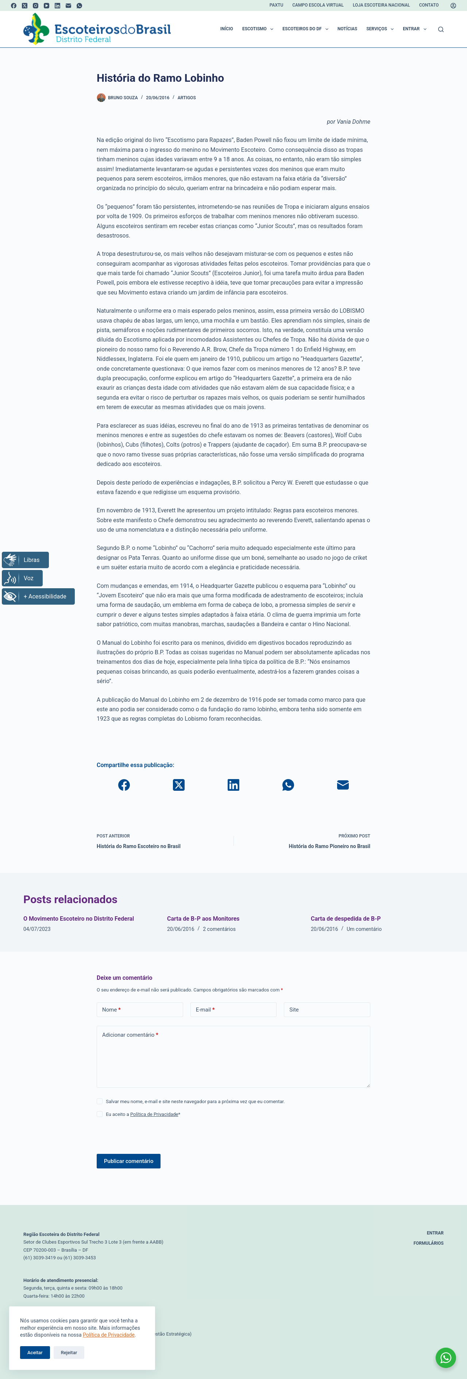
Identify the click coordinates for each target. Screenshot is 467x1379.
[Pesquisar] (441, 29)
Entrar (416, 29)
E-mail (205, 1009)
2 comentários (219, 929)
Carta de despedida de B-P (346, 918)
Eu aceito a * (143, 1114)
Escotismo (259, 29)
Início (226, 28)
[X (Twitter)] (24, 5)
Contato (429, 5)
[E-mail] (68, 5)
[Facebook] (13, 5)
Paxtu (276, 5)
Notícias (347, 28)
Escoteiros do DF (306, 29)
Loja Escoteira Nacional (381, 5)
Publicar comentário (128, 1161)
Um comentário (364, 929)
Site (293, 1009)
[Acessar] (453, 5)
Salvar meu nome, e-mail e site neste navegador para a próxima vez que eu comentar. (195, 1101)
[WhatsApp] (79, 5)
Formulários (429, 1243)
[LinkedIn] (57, 5)
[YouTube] (46, 5)
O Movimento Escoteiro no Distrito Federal (78, 918)
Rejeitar (69, 1352)
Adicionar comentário (130, 1035)
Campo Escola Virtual (318, 5)
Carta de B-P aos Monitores (203, 918)
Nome (111, 1009)
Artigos (187, 97)
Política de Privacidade (109, 1335)
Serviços (381, 29)
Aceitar (35, 1352)
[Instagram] (35, 5)
